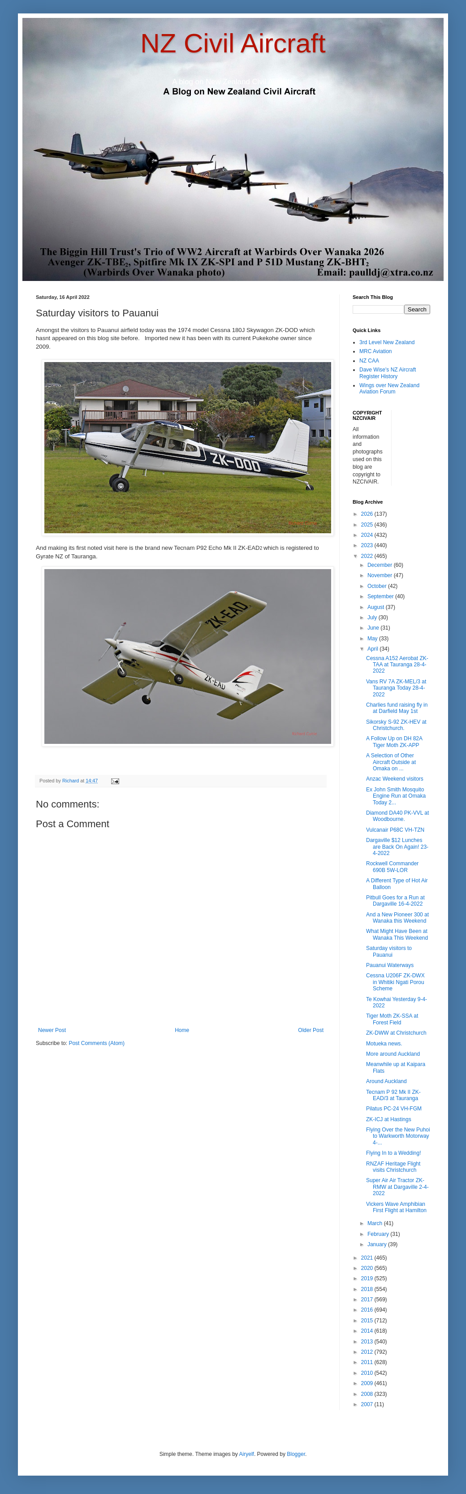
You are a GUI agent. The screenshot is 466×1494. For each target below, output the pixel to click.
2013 (368, 1342)
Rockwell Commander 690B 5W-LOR (392, 866)
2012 (368, 1352)
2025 (368, 525)
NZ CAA (369, 361)
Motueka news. (384, 1044)
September (381, 596)
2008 (368, 1394)
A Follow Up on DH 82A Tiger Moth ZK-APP (394, 741)
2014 (368, 1331)
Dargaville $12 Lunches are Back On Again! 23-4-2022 (397, 846)
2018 (368, 1289)
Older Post (311, 1030)
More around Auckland (393, 1054)
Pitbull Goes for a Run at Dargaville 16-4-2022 (395, 900)
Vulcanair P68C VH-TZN (395, 830)
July (373, 617)
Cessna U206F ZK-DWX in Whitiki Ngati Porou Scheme (395, 982)
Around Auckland (386, 1081)
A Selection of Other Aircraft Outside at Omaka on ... (391, 762)
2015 (368, 1320)
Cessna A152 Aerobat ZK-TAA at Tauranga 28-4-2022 (397, 664)
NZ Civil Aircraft (232, 43)
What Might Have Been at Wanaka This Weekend (397, 934)
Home (182, 1030)
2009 (368, 1383)
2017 (368, 1299)
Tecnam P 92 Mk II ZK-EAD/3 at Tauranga (393, 1095)
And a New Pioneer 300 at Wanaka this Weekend (397, 917)
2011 (368, 1362)
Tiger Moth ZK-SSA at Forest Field (392, 1019)
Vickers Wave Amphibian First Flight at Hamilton (396, 1207)
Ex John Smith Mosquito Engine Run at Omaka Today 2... (396, 796)
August (376, 607)
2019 (368, 1278)
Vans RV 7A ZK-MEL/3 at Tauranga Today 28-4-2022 (396, 688)
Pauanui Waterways (390, 965)
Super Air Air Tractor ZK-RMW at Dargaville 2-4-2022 (397, 1186)
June (373, 628)
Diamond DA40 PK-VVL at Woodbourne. (397, 816)
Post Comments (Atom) (97, 1043)
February (378, 1234)
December (380, 565)
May (373, 638)
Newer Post (52, 1030)
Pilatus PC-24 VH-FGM (394, 1108)
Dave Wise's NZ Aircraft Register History (387, 373)
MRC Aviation (375, 351)
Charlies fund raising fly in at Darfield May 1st (396, 708)
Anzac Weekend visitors (394, 779)
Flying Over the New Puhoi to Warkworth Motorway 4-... (398, 1136)
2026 (368, 514)
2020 (368, 1268)
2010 (368, 1373)
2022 (368, 556)
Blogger (296, 1454)
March (375, 1223)
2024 (368, 535)
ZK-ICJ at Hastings (388, 1119)
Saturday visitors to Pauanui (389, 951)
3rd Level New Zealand (386, 342)
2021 (368, 1258)
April (373, 649)
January (377, 1244)
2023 (368, 545)
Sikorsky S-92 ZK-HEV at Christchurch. (396, 725)
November (380, 575)
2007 (368, 1404)
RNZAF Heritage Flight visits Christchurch (393, 1167)
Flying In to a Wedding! (393, 1153)
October (377, 586)
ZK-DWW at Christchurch (396, 1033)
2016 (368, 1310)
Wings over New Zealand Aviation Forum (389, 388)
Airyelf (246, 1454)
